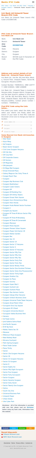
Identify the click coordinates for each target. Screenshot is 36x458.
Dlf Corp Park (8, 155)
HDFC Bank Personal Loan (12, 437)
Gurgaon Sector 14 (10, 242)
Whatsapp (22, 428)
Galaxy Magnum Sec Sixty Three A (15, 173)
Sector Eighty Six (9, 367)
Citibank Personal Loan (11, 434)
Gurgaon (6, 179)
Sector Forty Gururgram (11, 375)
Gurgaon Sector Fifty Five (12, 252)
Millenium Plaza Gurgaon (12, 335)
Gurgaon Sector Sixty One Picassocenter (17, 271)
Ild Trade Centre (9, 319)
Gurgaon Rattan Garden (11, 234)
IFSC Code (4, 5)
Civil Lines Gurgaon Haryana (13, 149)
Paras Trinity (7, 348)
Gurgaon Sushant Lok (11, 287)
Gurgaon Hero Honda (10, 203)
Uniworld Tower (8, 396)
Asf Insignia (7, 144)
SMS (30, 428)
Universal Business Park (11, 393)
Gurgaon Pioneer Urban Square (14, 228)
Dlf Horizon (7, 160)
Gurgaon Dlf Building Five (12, 192)
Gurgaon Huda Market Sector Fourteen (17, 205)
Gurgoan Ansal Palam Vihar (13, 303)
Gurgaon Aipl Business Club (13, 181)
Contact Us (28, 443)
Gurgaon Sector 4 (9, 247)
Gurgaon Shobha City (11, 276)
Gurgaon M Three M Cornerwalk (14, 220)
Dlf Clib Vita (7, 152)
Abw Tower (7, 139)
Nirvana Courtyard (9, 340)
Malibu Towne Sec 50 (10, 329)
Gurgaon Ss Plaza (9, 279)
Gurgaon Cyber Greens (11, 187)
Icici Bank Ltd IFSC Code (18, 5)
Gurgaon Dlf (7, 189)
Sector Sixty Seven (10, 383)
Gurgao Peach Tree (10, 176)
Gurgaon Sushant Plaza (11, 290)
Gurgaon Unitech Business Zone (14, 298)
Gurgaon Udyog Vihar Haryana (14, 295)
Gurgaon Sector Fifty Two (12, 258)
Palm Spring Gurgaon (10, 343)
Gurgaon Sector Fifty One (12, 255)
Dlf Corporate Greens (10, 157)
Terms (13, 443)
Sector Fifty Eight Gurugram (13, 369)
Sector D (6, 364)
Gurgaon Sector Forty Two (12, 263)
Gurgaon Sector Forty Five (12, 260)
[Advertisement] (18, 26)
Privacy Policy (20, 443)
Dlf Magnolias (8, 163)
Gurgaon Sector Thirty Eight (13, 274)
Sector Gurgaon (8, 377)
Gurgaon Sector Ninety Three (13, 266)
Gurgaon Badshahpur (10, 184)
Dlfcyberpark (7, 165)
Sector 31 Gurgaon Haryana (13, 359)
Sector (5, 351)
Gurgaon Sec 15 (9, 239)
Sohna (5, 388)
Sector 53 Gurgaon (10, 361)
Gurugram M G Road (10, 308)
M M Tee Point (8, 327)
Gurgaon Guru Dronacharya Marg (15, 200)
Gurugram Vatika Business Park (14, 314)
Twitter (14, 428)
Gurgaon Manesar (9, 223)
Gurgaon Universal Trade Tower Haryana (17, 300)
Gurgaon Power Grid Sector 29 (14, 231)
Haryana (30, 5)
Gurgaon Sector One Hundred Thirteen (17, 268)
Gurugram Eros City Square (13, 306)
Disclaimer (7, 443)
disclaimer (30, 407)
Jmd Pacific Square (10, 324)
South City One (8, 391)
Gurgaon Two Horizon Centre (13, 292)
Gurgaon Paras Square (11, 226)
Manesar (6, 332)
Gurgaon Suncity (9, 282)
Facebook (5, 428)
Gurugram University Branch (13, 311)
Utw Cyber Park (8, 401)
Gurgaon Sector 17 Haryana (13, 244)
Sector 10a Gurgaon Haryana (13, 353)
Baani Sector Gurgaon (11, 147)
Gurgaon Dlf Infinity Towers (13, 195)
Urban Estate (8, 399)
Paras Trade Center (10, 345)
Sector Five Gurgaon (10, 372)
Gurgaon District (6, 7)
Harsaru (6, 316)
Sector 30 (6, 356)
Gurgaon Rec (7, 236)
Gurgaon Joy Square (10, 211)
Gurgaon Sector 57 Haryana (13, 250)
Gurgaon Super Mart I (11, 284)
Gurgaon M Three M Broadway (14, 218)
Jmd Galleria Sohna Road (12, 322)
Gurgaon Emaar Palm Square (13, 197)
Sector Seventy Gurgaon (12, 380)
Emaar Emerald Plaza (11, 171)
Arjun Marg (7, 141)
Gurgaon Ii (7, 208)
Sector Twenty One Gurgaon (13, 385)
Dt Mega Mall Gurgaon (11, 168)
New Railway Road (9, 337)
